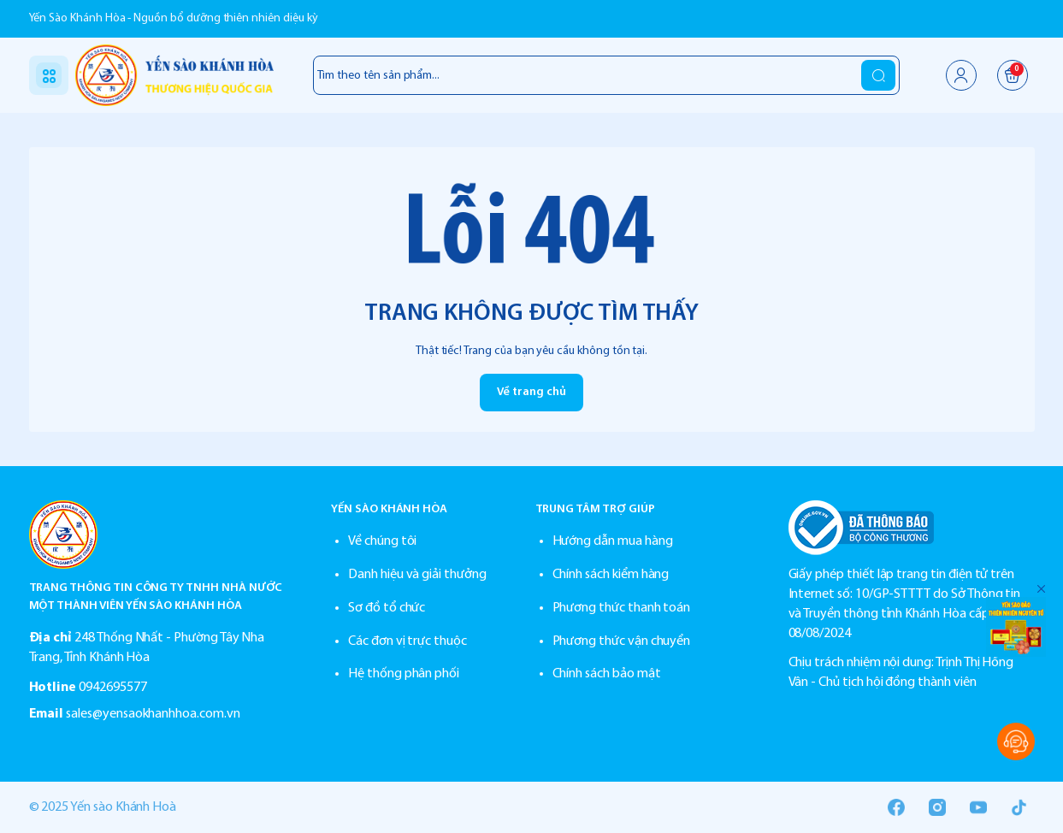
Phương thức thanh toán (621, 608)
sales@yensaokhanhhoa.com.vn (153, 714)
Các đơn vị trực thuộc (407, 641)
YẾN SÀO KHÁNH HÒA (389, 509)
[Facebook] (896, 807)
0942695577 (112, 687)
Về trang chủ (531, 392)
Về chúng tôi (382, 541)
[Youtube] (978, 807)
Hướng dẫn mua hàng (612, 541)
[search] (878, 75)
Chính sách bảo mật (606, 674)
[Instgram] (937, 807)
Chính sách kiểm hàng (611, 575)
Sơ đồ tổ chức (386, 608)
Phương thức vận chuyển (621, 641)
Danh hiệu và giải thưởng (417, 575)
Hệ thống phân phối (403, 674)
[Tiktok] (1019, 807)
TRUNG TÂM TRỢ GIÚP (595, 509)
